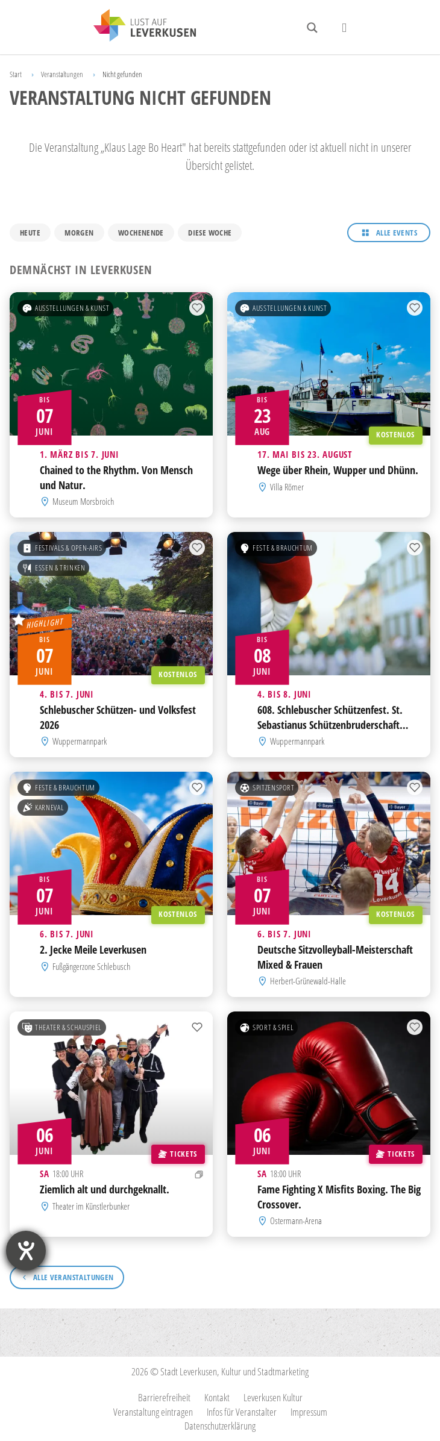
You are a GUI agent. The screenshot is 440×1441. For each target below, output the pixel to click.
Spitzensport (267, 788)
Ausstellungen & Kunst (66, 308)
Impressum (309, 1412)
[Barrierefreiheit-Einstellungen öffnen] (26, 1251)
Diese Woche (209, 232)
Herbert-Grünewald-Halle (308, 981)
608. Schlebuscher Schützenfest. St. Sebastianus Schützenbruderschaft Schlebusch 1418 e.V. (330, 725)
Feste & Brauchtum (276, 548)
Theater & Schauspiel (62, 1027)
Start (16, 74)
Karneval (43, 807)
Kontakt (217, 1397)
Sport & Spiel (266, 1027)
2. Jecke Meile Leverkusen (93, 950)
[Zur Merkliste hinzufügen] (197, 308)
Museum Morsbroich (83, 501)
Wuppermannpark (79, 741)
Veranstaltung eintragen (153, 1412)
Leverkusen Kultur (273, 1397)
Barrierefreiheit (164, 1397)
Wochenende (141, 232)
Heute (30, 232)
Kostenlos (395, 435)
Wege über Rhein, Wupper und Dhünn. (337, 470)
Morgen (78, 232)
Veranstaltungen (62, 74)
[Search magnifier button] (312, 28)
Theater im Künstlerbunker (91, 1206)
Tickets (177, 1153)
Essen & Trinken (54, 568)
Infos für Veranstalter (242, 1412)
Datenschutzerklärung (220, 1426)
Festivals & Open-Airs (62, 548)
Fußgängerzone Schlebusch (91, 966)
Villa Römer (287, 487)
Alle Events (396, 232)
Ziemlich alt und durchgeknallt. (104, 1190)
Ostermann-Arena (296, 1220)
